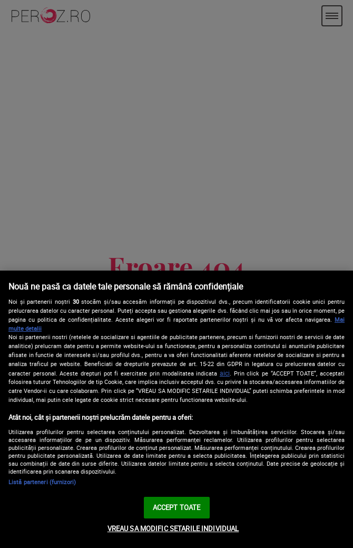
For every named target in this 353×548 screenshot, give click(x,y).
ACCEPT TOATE (177, 507)
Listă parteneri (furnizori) (42, 482)
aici (225, 373)
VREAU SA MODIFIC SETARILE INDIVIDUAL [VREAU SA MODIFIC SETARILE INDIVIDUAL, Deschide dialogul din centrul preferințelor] (173, 528)
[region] (176, 409)
